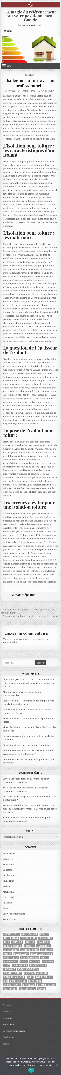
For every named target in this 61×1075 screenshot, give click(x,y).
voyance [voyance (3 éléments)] (41, 988)
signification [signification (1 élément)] (35, 981)
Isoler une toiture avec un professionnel (30, 83)
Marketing (8, 892)
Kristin (6, 817)
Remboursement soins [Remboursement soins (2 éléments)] (28, 969)
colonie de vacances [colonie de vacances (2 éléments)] (12, 945)
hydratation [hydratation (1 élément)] (46, 949)
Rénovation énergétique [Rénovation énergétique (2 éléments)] (14, 977)
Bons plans (8, 864)
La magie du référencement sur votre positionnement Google (30, 15)
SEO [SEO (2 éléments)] (5, 981)
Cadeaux (7, 870)
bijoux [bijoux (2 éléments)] (6, 942)
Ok (31, 1070)
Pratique (7, 903)
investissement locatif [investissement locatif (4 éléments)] (41, 953)
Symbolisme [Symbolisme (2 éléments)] (28, 984)
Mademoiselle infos (13, 805)
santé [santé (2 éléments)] (30, 977)
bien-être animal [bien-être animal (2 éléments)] (11, 938)
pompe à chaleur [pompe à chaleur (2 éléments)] (20, 965)
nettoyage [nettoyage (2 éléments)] (35, 961)
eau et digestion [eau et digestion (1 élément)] (11, 949)
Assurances (9, 853)
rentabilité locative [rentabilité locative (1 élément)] (12, 973)
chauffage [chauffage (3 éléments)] (30, 942)
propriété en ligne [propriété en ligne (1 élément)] (38, 965)
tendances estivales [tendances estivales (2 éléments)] (46, 984)
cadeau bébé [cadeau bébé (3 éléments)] (17, 942)
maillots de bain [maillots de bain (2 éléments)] (11, 957)
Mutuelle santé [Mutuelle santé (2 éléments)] (10, 961)
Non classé (8, 897)
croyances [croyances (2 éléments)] (29, 945)
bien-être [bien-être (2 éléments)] (44, 934)
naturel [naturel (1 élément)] (23, 961)
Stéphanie (11, 91)
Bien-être (8, 859)
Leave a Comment (47, 91)
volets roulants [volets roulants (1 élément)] (27, 988)
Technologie (9, 919)
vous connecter (24, 639)
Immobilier (8, 881)
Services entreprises (14, 914)
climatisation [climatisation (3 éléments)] (43, 942)
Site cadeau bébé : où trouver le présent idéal (26, 745)
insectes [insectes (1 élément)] (7, 953)
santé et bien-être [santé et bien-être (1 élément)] (44, 977)
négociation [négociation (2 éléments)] (47, 961)
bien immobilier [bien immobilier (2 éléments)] (46, 938)
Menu (9, 31)
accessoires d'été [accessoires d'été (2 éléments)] (11, 934)
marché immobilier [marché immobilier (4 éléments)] (29, 957)
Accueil (7, 1005)
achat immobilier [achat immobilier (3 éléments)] (29, 934)
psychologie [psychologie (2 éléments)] (9, 969)
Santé (6, 908)
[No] (57, 1064)
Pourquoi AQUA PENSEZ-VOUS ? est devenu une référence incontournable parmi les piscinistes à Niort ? (28, 683)
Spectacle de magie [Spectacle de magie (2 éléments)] (12, 984)
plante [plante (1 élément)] (7, 965)
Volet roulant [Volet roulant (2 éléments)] (10, 988)
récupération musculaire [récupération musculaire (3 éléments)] (35, 973)
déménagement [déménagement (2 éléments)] (43, 945)
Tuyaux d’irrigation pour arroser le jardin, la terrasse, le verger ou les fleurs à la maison (30, 808)
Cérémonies (9, 875)
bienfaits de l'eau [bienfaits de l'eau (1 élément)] (28, 938)
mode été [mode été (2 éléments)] (44, 957)
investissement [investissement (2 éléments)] (21, 953)
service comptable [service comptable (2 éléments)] (18, 981)
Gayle (6, 779)
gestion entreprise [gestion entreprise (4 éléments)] (29, 949)
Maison (31, 74)
